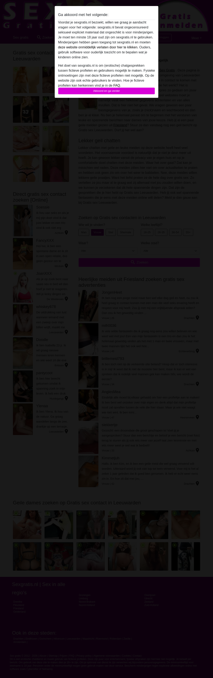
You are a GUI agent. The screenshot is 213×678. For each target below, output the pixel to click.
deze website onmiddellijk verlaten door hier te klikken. (98, 47)
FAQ (116, 85)
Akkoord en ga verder (106, 90)
